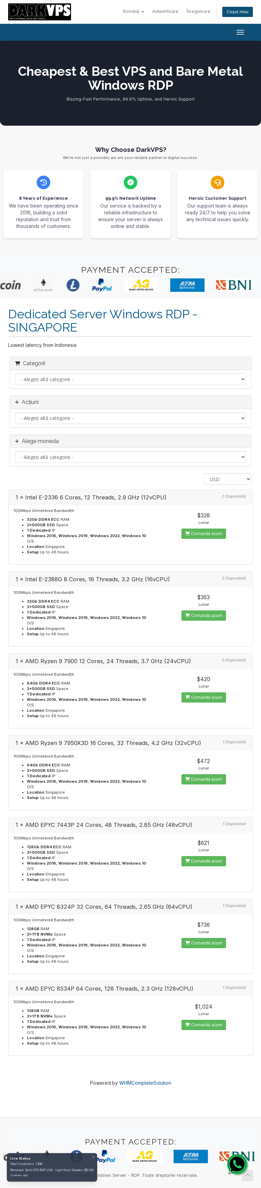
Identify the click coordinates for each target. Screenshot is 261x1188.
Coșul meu (237, 11)
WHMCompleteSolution (145, 1083)
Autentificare (165, 11)
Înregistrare (198, 11)
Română (133, 11)
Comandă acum (203, 533)
